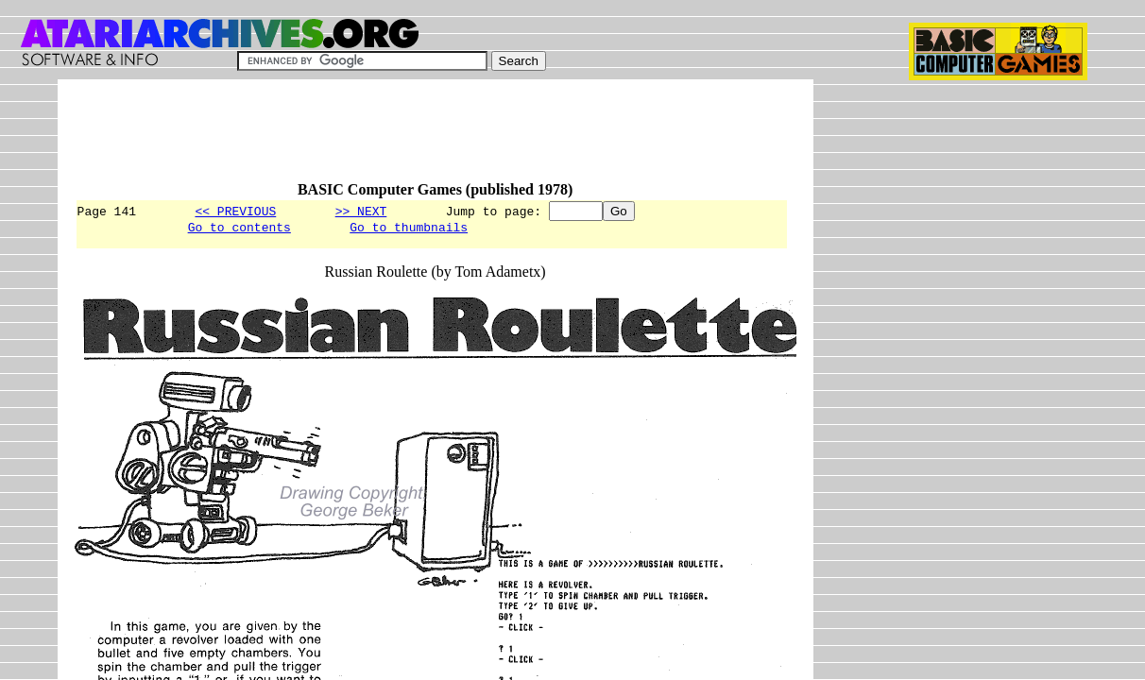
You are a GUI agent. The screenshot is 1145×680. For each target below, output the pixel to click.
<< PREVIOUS (235, 210)
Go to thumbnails (409, 229)
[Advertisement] (418, 138)
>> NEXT (361, 210)
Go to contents (239, 229)
